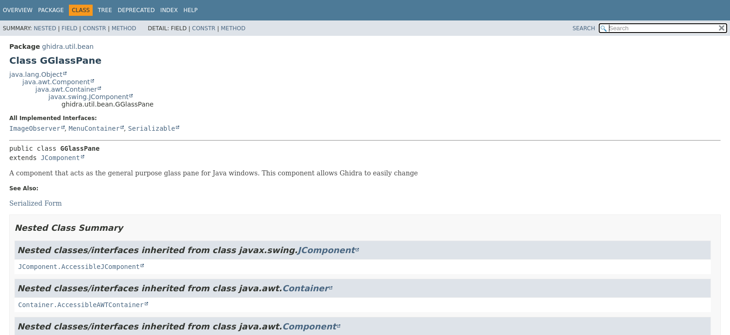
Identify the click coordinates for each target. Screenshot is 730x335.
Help (190, 10)
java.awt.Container (66, 89)
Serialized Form (35, 203)
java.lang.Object (35, 74)
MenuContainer (94, 128)
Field (69, 28)
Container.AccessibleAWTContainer (81, 304)
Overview (18, 10)
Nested (45, 28)
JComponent (60, 157)
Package (51, 10)
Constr (94, 28)
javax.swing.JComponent (88, 96)
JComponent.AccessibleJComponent (79, 266)
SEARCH (584, 28)
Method (124, 28)
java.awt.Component (56, 82)
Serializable (151, 128)
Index (169, 10)
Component (309, 326)
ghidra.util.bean (68, 46)
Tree (105, 10)
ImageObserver (35, 128)
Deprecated (136, 10)
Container (305, 288)
